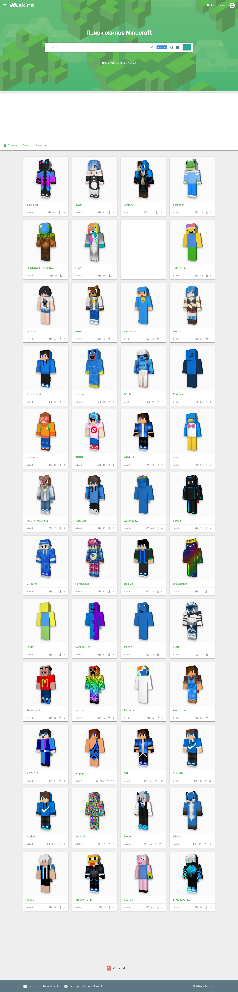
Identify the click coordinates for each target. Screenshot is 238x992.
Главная (10, 145)
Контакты (31, 986)
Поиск (26, 145)
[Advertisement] (119, 116)
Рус (210, 5)
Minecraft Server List (94, 986)
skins (26, 5)
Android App (52, 986)
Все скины (41, 145)
